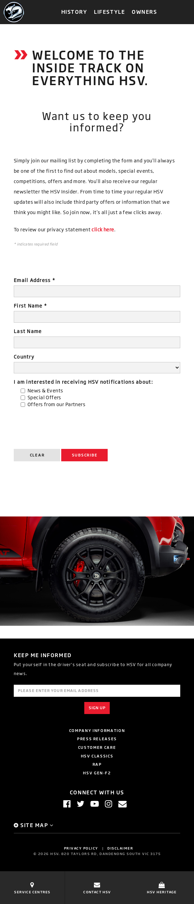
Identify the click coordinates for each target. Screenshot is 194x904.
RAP (97, 764)
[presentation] (66, 426)
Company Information (97, 730)
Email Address (34, 280)
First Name (30, 306)
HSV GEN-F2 (97, 773)
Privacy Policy (81, 848)
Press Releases (97, 738)
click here (102, 229)
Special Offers (44, 397)
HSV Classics (97, 756)
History (74, 11)
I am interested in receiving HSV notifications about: (83, 382)
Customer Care (97, 747)
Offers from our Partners (56, 404)
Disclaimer (120, 848)
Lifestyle (109, 11)
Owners (144, 11)
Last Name (28, 331)
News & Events (45, 390)
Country (24, 357)
